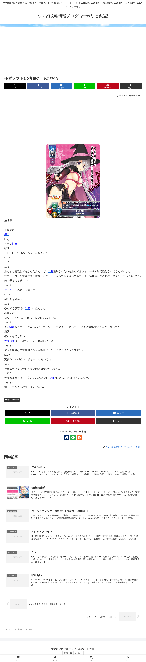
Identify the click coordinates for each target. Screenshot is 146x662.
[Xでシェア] (15, 86)
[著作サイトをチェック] (66, 437)
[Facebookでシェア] (38, 86)
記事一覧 (68, 653)
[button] (131, 86)
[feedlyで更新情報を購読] (73, 437)
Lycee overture (12, 400)
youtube (78, 653)
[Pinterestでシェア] (108, 86)
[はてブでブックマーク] (62, 86)
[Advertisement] (73, 54)
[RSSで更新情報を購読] (79, 437)
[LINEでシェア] (85, 86)
